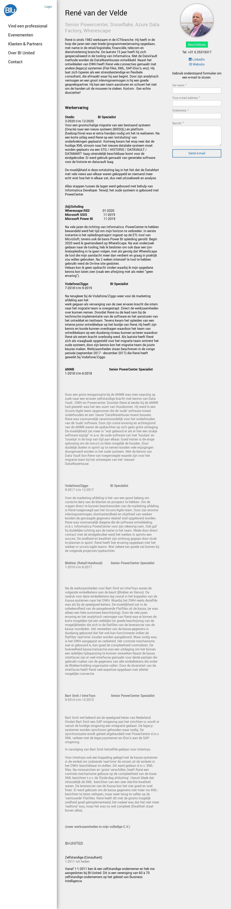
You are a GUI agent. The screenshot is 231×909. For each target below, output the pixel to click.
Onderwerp (179, 110)
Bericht (176, 123)
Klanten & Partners (25, 44)
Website (196, 64)
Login (48, 7)
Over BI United (21, 53)
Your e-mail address (185, 98)
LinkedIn (197, 59)
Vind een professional (27, 26)
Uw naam (178, 85)
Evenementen (20, 35)
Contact (15, 61)
